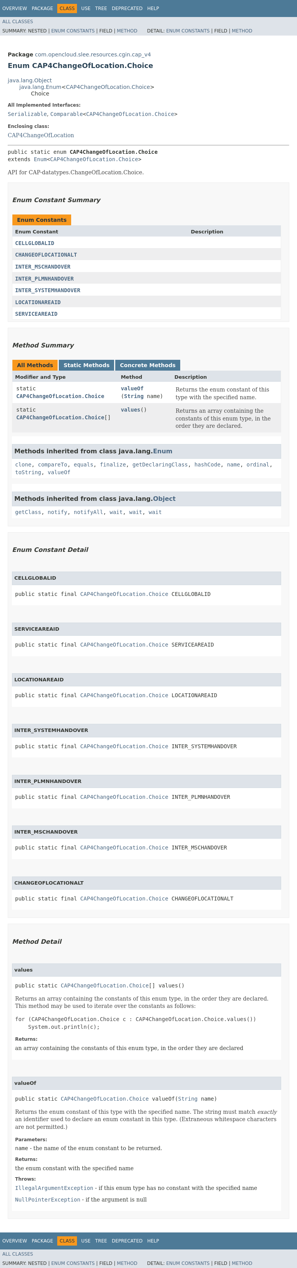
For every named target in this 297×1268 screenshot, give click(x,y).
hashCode (207, 464)
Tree (101, 8)
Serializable (27, 114)
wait (116, 512)
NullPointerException (47, 1200)
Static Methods (86, 365)
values (130, 410)
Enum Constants (72, 31)
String (134, 396)
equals (84, 464)
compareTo (52, 464)
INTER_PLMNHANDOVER (44, 279)
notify (57, 512)
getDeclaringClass (160, 464)
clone (23, 464)
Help (153, 8)
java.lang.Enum (40, 87)
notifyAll (88, 512)
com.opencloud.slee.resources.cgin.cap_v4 (93, 54)
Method (127, 31)
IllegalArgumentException (54, 1188)
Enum (40, 159)
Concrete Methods (148, 365)
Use (85, 8)
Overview (14, 8)
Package (42, 8)
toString (28, 472)
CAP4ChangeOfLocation (41, 135)
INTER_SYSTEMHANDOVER (47, 290)
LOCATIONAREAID (38, 302)
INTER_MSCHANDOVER (42, 267)
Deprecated (127, 8)
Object (164, 498)
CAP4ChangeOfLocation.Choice (108, 87)
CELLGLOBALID (34, 243)
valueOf (132, 388)
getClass (28, 512)
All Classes (17, 21)
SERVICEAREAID (36, 314)
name (233, 464)
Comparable (66, 114)
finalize (113, 464)
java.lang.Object (30, 80)
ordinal (258, 464)
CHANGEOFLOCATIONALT (46, 255)
